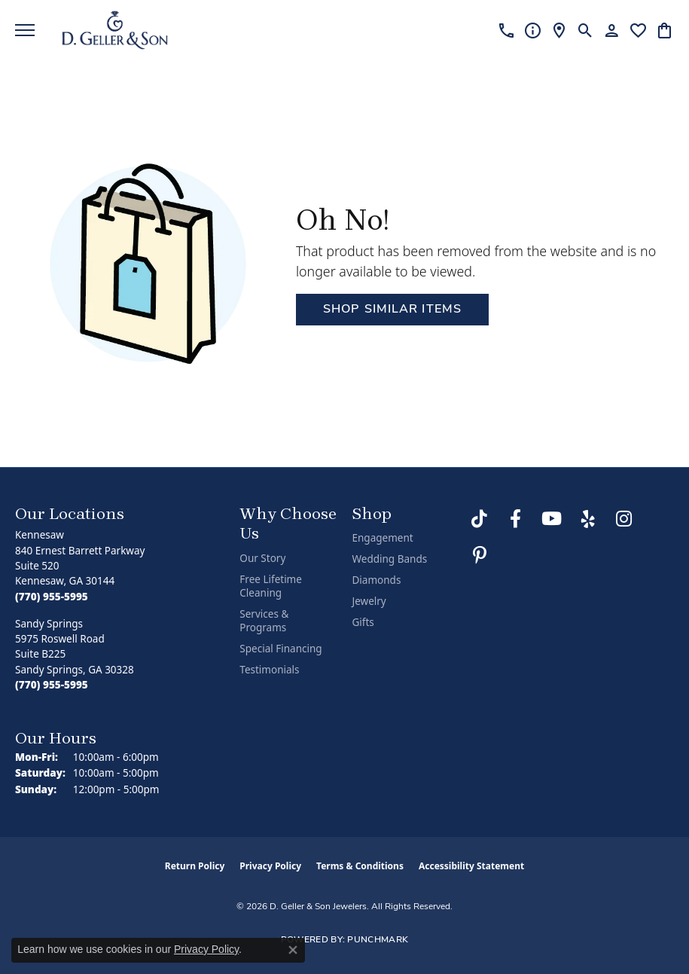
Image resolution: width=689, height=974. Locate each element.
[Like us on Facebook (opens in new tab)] (516, 519)
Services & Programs (263, 620)
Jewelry (369, 601)
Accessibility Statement (471, 866)
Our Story (262, 558)
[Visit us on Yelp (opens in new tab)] (588, 519)
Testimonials (269, 669)
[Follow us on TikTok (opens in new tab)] (480, 519)
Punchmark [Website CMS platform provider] (377, 940)
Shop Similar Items (392, 310)
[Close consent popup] (292, 949)
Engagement (382, 538)
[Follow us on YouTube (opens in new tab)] (552, 519)
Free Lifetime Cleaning (270, 586)
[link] (506, 30)
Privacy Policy (270, 866)
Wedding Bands (389, 559)
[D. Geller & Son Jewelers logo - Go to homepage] (115, 30)
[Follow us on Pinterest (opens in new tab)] (480, 555)
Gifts (362, 622)
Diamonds (376, 580)
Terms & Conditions (360, 866)
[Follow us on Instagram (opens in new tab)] (624, 519)
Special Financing (280, 648)
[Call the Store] (51, 596)
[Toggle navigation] (25, 30)
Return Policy (195, 866)
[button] (585, 30)
